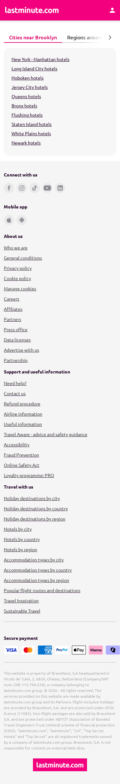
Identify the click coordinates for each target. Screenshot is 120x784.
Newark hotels (26, 142)
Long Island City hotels (34, 68)
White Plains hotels (31, 133)
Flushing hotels (27, 115)
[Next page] (110, 37)
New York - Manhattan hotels (40, 59)
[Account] (112, 10)
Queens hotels (26, 96)
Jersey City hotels (30, 87)
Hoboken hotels (28, 78)
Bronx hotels (24, 105)
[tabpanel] (60, 102)
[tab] (33, 37)
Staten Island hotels (32, 124)
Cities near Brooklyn (31, 37)
